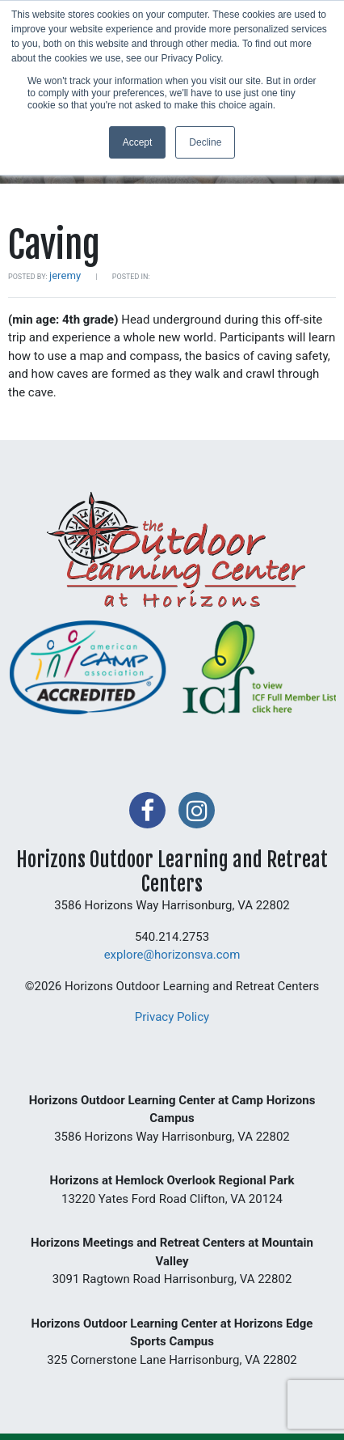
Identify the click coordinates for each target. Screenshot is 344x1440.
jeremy (65, 275)
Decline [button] (205, 142)
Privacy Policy (172, 1017)
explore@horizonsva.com (172, 954)
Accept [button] (138, 142)
